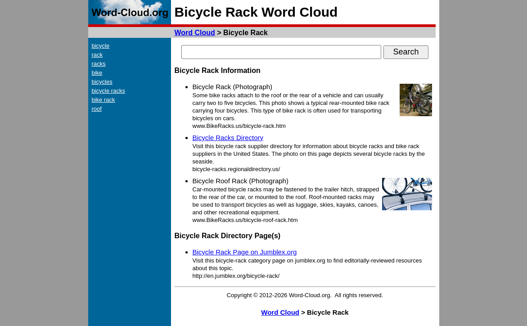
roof (97, 108)
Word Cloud (195, 32)
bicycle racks (108, 90)
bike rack (103, 99)
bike (97, 72)
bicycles (102, 81)
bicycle (101, 45)
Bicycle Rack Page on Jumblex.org (245, 252)
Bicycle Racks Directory (228, 137)
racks (99, 63)
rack (97, 54)
